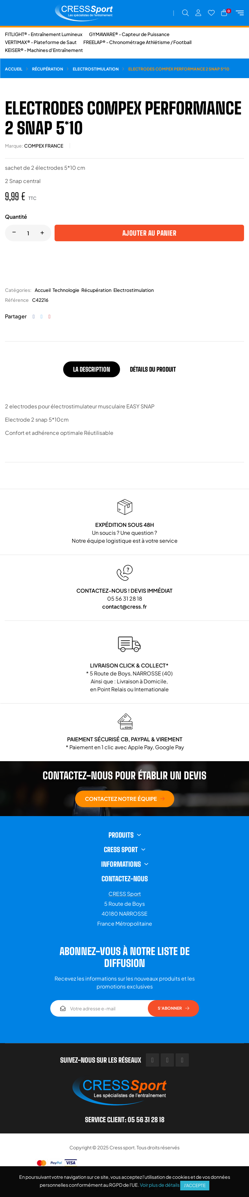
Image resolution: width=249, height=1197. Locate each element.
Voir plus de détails (160, 1185)
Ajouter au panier (149, 233)
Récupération (96, 290)
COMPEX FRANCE (43, 146)
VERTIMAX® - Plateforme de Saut (41, 42)
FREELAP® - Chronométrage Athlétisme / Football (137, 42)
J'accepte (195, 1185)
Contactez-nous (125, 879)
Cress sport (122, 1147)
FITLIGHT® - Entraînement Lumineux (43, 34)
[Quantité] (28, 233)
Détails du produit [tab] (153, 369)
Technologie (66, 290)
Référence (17, 300)
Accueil (43, 290)
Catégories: (18, 290)
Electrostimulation (133, 290)
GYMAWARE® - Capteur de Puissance (129, 34)
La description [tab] (91, 369)
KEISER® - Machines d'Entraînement (44, 50)
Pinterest (50, 316)
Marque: (14, 146)
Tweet (42, 316)
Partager (34, 316)
